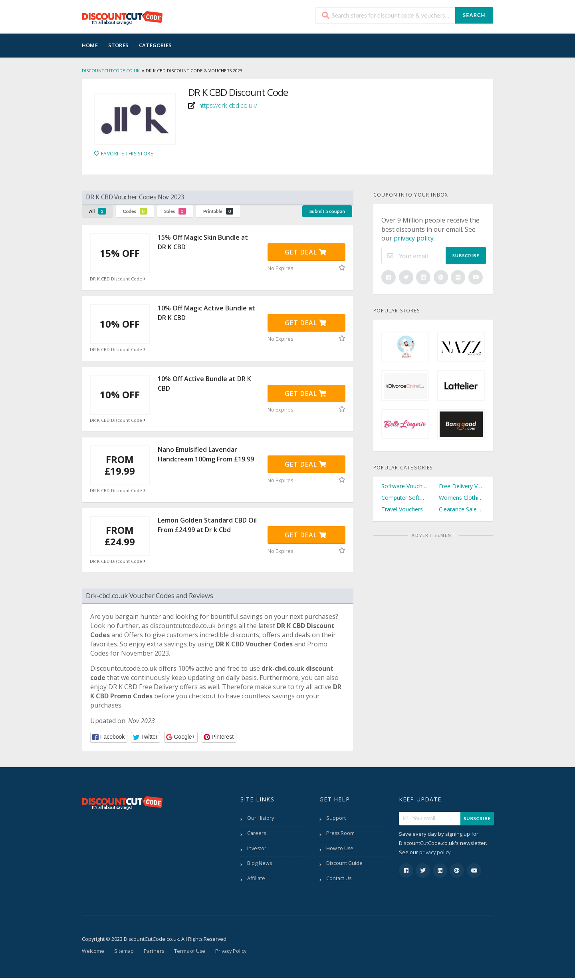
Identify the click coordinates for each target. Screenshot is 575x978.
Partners (154, 951)
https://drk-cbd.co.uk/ (227, 105)
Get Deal (306, 252)
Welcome (93, 951)
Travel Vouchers (402, 509)
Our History (260, 818)
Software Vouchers (404, 486)
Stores (118, 45)
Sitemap (124, 951)
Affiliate (256, 878)
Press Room (340, 833)
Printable (218, 211)
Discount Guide (344, 863)
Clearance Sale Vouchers (462, 509)
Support (336, 818)
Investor (256, 848)
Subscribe (466, 255)
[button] (108, 737)
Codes (135, 211)
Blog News (259, 863)
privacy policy (414, 238)
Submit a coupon (327, 211)
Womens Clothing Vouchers (462, 497)
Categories (155, 45)
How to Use (339, 848)
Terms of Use (189, 951)
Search (474, 15)
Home (90, 45)
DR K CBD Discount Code (118, 279)
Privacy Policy (230, 951)
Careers (256, 833)
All (97, 211)
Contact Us (338, 878)
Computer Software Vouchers (404, 497)
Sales (175, 211)
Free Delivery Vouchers (462, 486)
